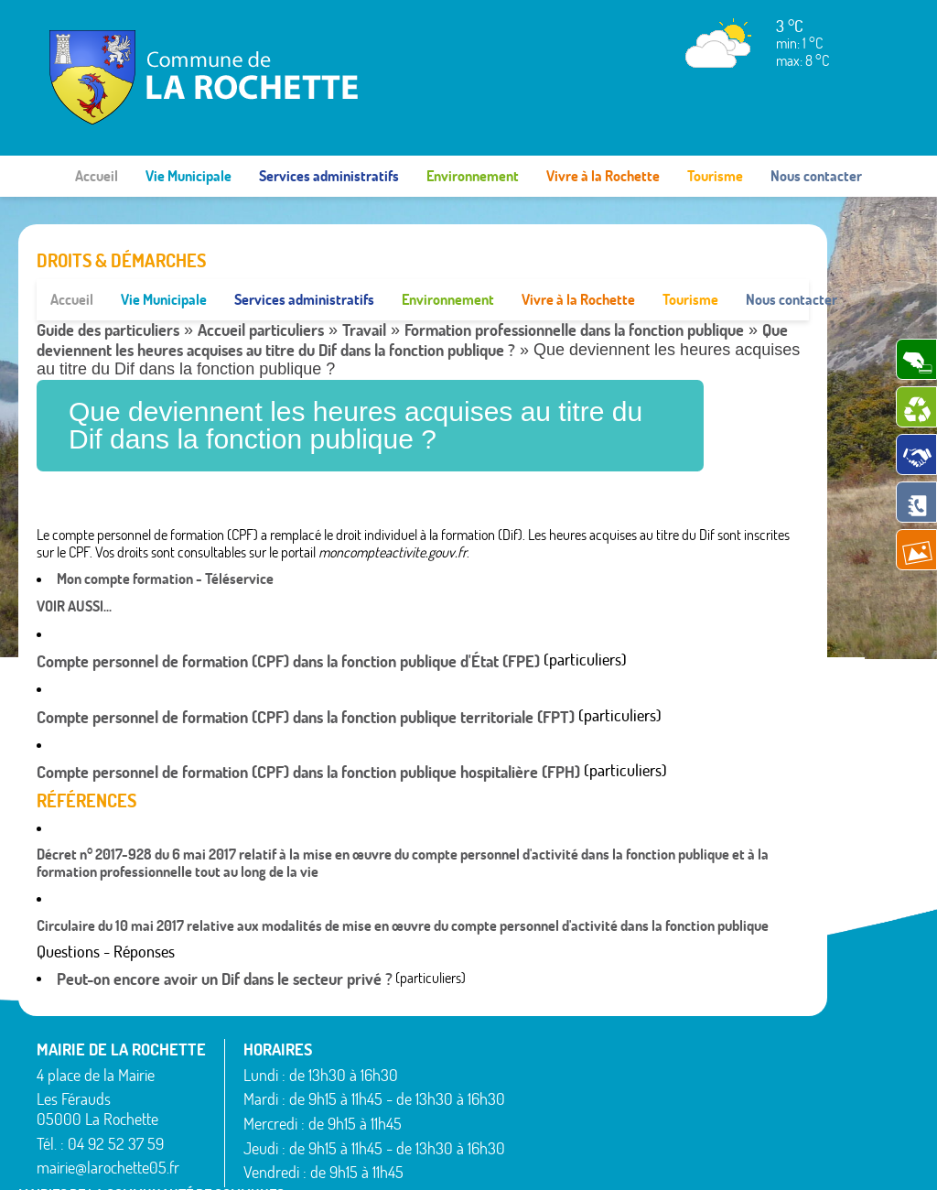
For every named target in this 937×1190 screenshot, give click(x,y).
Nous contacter (816, 176)
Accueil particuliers (261, 288)
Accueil (96, 176)
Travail (364, 288)
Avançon (547, 1054)
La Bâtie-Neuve (566, 1121)
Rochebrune (663, 1139)
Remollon (655, 1117)
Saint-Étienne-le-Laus (777, 1037)
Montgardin (661, 1051)
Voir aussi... (74, 564)
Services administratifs (329, 176)
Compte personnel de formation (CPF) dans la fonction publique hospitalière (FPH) (308, 730)
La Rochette (662, 1028)
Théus (753, 1068)
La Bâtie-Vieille (670, 1006)
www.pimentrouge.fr (761, 1158)
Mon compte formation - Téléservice (165, 537)
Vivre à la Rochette (603, 176)
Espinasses (553, 1099)
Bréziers (545, 1076)
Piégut (647, 1073)
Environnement (472, 176)
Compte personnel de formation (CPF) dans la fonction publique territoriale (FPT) (306, 675)
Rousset (757, 1006)
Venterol (758, 1112)
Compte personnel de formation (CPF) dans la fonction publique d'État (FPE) (288, 620)
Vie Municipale (188, 176)
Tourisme (715, 176)
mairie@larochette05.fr (108, 1126)
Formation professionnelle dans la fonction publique (574, 288)
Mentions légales (637, 1158)
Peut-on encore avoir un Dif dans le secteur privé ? (225, 937)
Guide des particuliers (108, 288)
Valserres (760, 1090)
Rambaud (656, 1095)
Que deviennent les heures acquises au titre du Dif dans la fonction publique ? (412, 298)
